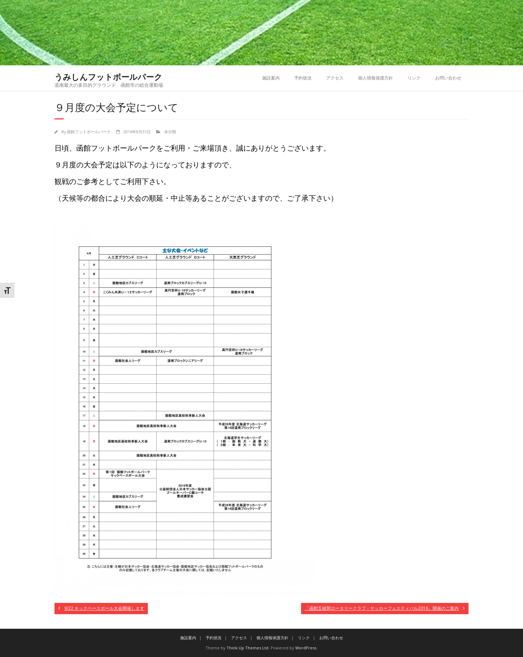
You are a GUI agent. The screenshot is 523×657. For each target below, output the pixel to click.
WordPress (305, 647)
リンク (414, 78)
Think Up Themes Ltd (247, 647)
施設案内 (271, 78)
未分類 (170, 131)
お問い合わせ (448, 78)
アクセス (335, 78)
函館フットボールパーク (89, 131)
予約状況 (303, 78)
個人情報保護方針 (375, 78)
